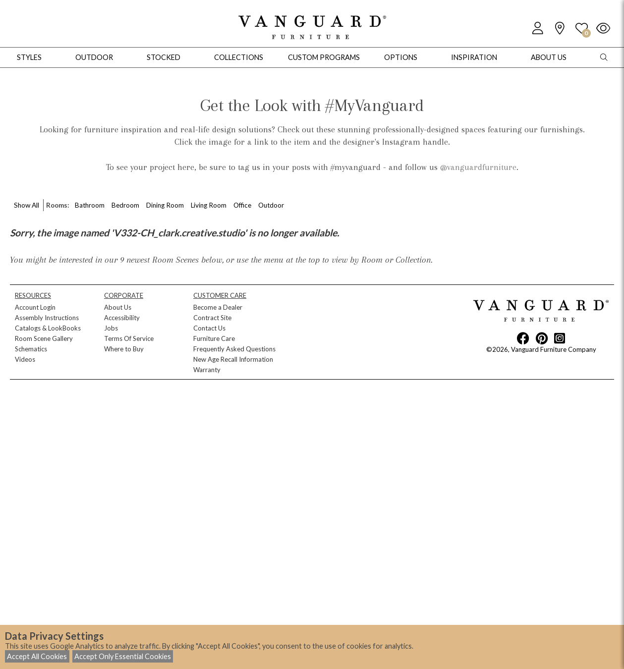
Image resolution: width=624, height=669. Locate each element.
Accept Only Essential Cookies (122, 656)
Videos (25, 359)
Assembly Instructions (47, 318)
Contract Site (212, 318)
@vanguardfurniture (478, 167)
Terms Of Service (129, 338)
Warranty (207, 370)
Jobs (111, 328)
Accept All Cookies (37, 656)
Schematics (31, 349)
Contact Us (209, 328)
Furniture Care (214, 338)
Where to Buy (124, 349)
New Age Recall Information (233, 359)
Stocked (163, 57)
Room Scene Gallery (44, 338)
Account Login (35, 307)
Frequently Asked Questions (234, 349)
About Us (117, 307)
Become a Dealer (217, 307)
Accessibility (122, 318)
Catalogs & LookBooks (48, 328)
